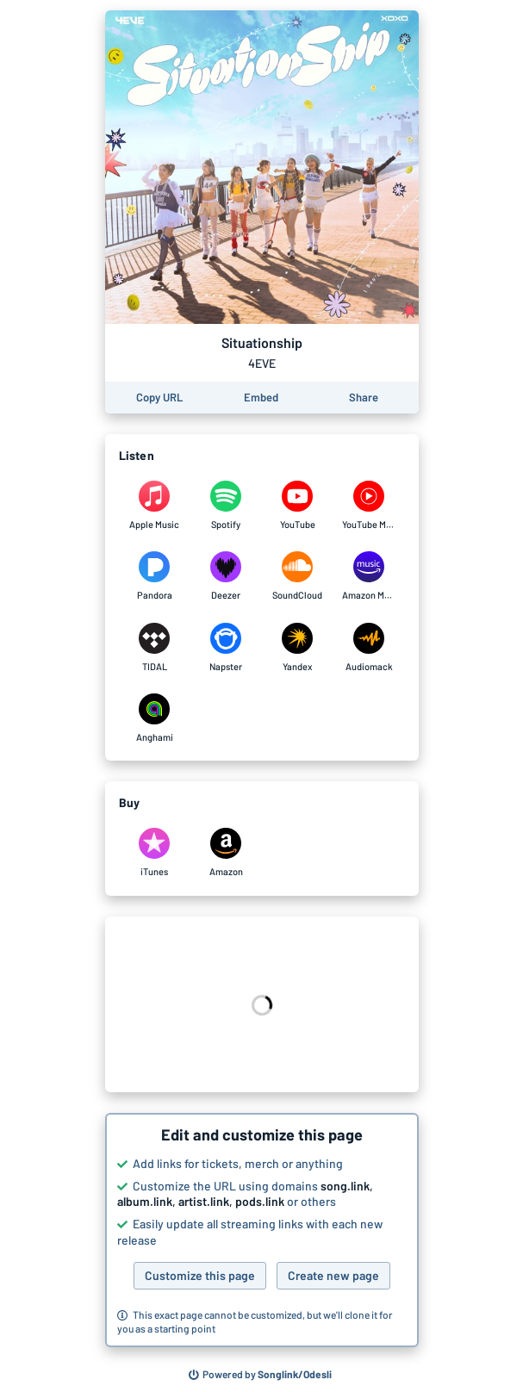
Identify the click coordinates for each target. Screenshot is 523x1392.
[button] (262, 1230)
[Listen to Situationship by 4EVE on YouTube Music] (369, 505)
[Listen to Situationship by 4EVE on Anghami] (154, 718)
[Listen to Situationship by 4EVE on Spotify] (226, 505)
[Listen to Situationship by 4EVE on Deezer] (226, 576)
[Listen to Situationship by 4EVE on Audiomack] (369, 647)
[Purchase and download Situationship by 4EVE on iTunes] (154, 852)
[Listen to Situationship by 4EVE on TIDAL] (154, 647)
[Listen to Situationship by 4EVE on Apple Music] (154, 505)
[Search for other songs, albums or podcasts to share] (260, 1375)
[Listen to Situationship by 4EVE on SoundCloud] (297, 576)
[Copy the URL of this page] (159, 397)
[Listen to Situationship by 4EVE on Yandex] (297, 647)
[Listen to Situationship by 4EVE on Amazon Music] (369, 576)
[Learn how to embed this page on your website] (261, 397)
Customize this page (200, 1275)
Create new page (333, 1275)
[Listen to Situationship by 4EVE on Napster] (226, 647)
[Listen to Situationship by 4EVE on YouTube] (297, 505)
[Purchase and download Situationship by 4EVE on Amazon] (226, 852)
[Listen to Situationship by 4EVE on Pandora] (154, 576)
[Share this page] (364, 397)
